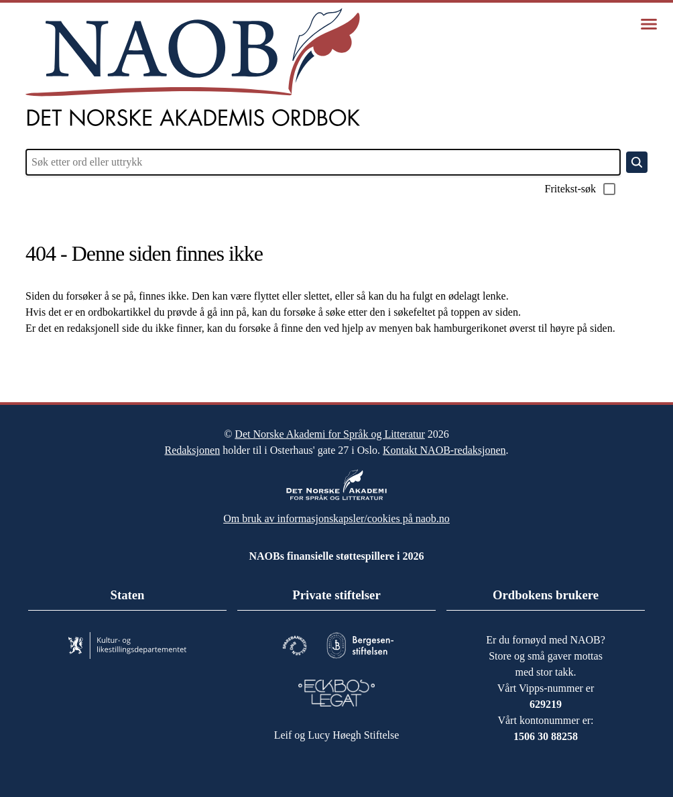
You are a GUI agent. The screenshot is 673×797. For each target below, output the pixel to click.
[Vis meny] (649, 24)
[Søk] (637, 162)
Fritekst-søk (576, 189)
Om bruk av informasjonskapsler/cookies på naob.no (337, 512)
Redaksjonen (171, 443)
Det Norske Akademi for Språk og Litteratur (329, 427)
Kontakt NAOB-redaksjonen (461, 443)
